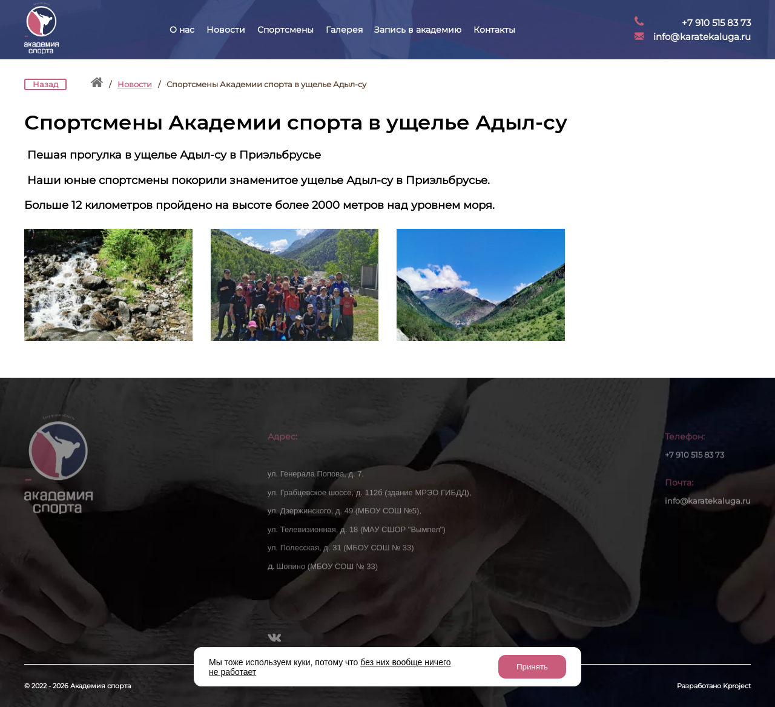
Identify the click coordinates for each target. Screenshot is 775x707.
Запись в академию (417, 29)
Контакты (494, 29)
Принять (532, 666)
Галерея (344, 29)
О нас (182, 29)
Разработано (714, 686)
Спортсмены (285, 29)
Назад (45, 84)
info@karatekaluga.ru (702, 36)
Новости (225, 29)
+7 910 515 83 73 (716, 22)
